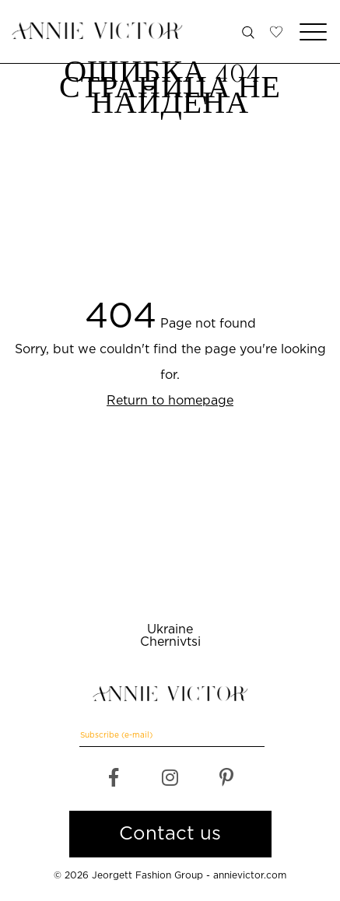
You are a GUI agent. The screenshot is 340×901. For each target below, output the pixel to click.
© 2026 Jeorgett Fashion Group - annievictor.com (170, 875)
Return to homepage (170, 401)
